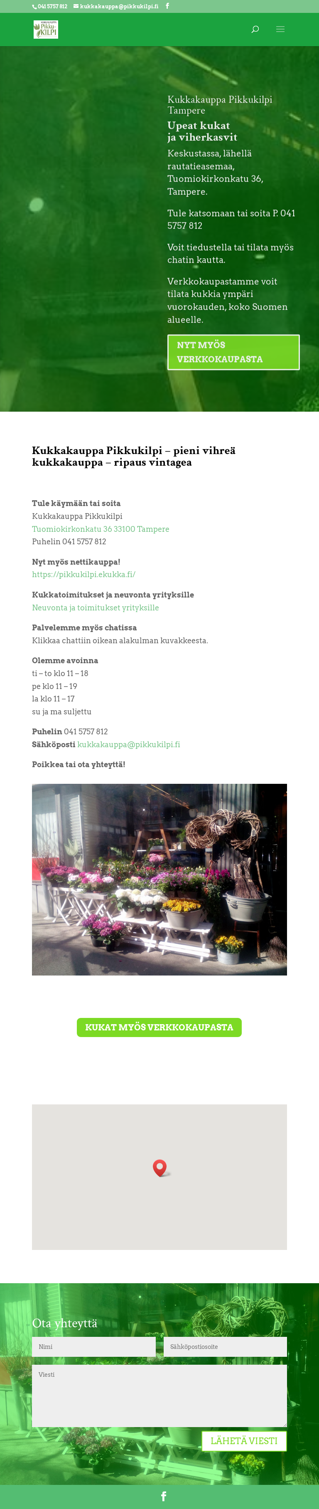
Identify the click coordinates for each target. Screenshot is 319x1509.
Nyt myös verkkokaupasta (220, 377)
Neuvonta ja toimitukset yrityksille (95, 607)
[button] (162, 1168)
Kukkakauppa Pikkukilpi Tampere (219, 129)
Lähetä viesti (244, 1441)
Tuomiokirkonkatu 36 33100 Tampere (100, 529)
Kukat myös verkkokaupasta (159, 1027)
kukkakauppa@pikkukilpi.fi (128, 744)
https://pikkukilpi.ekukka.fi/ (83, 574)
